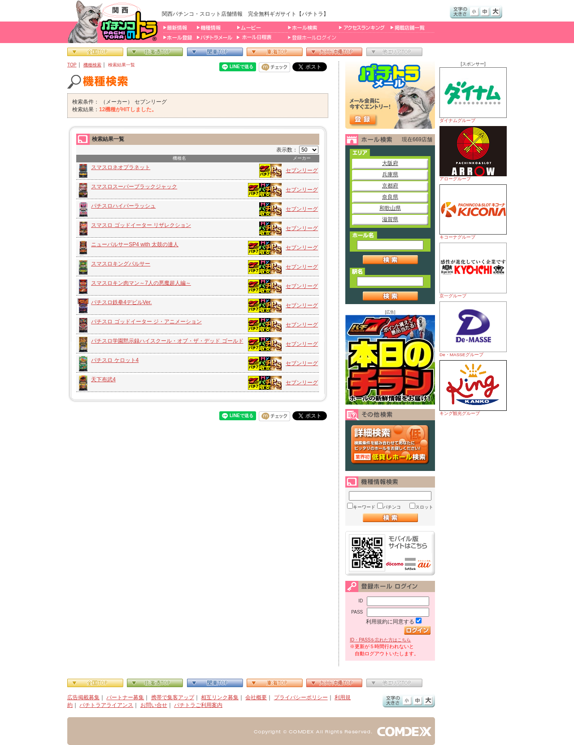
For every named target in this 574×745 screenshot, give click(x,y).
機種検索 (92, 64)
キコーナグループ (473, 212)
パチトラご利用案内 (198, 705)
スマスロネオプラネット (120, 167)
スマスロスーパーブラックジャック (134, 186)
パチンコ (392, 507)
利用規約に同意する (390, 622)
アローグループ (473, 153)
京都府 (390, 186)
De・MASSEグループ (473, 329)
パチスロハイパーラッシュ (123, 206)
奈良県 (390, 197)
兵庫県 (390, 174)
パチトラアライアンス (106, 705)
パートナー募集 (125, 697)
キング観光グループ (473, 388)
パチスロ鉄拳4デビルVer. (121, 302)
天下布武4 (103, 379)
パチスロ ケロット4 (115, 360)
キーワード (364, 507)
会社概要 (256, 697)
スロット (424, 507)
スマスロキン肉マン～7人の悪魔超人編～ (141, 283)
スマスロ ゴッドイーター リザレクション (141, 225)
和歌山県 (390, 208)
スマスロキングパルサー (120, 264)
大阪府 (390, 163)
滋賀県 (390, 219)
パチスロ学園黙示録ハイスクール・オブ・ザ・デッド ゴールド (167, 341)
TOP (72, 64)
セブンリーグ (302, 170)
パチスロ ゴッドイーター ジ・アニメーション (146, 321)
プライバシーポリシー (301, 697)
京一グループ (473, 270)
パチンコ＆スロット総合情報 (114, 21)
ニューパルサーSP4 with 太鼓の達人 (134, 244)
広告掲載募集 (83, 697)
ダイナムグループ (473, 95)
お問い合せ (153, 705)
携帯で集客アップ (172, 697)
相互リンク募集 (220, 697)
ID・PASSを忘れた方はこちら (380, 639)
